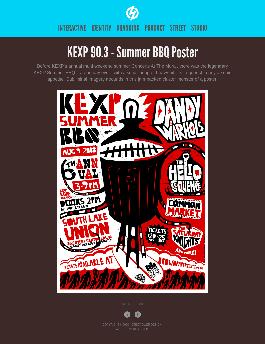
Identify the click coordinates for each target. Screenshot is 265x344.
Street (178, 28)
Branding (128, 28)
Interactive (72, 28)
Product (155, 28)
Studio (199, 28)
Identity (101, 28)
